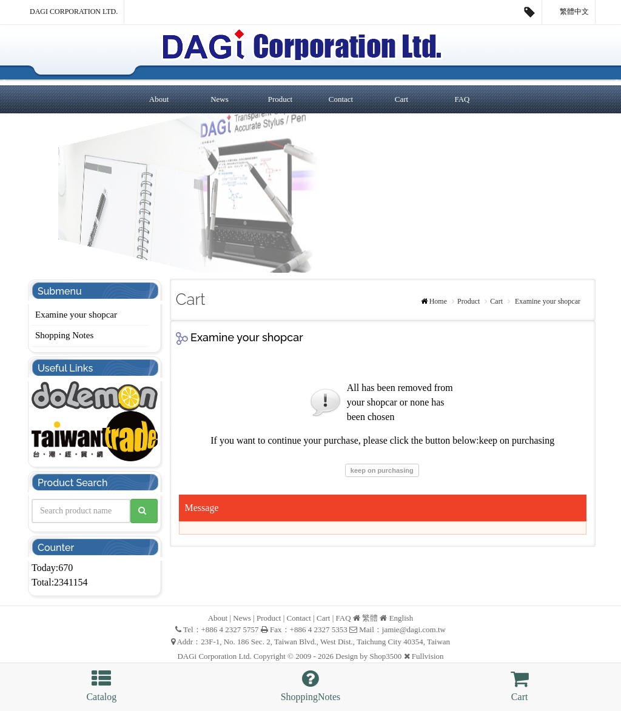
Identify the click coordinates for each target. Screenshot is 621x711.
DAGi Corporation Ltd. (74, 11)
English (401, 618)
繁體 (370, 618)
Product (280, 99)
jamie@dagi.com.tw (414, 629)
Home (438, 301)
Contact (341, 99)
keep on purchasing (382, 470)
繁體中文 (569, 12)
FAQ (461, 99)
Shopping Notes (64, 335)
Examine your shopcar (76, 314)
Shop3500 (386, 656)
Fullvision (428, 656)
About (159, 99)
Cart (401, 99)
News (219, 99)
